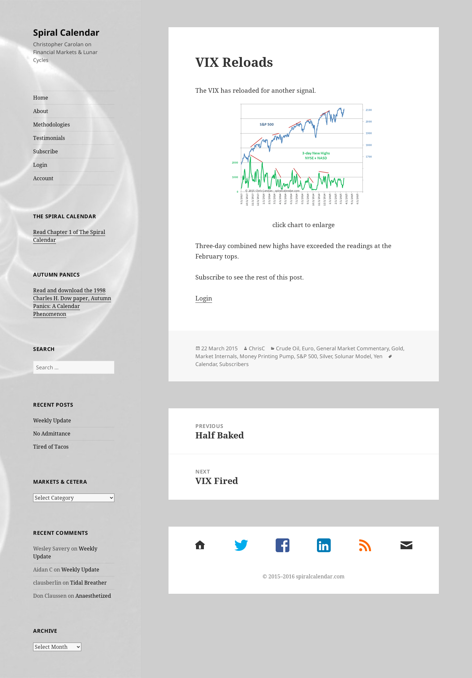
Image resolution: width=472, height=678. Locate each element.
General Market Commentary (352, 348)
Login (40, 164)
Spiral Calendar (66, 32)
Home (40, 97)
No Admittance (51, 433)
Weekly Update (52, 420)
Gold (397, 348)
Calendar (206, 364)
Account (43, 178)
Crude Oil (287, 348)
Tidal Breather (88, 582)
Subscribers (234, 364)
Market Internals (216, 356)
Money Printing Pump (267, 356)
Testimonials (49, 138)
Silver (326, 356)
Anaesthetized (93, 595)
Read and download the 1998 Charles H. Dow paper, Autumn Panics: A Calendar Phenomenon (72, 302)
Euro (308, 348)
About (40, 111)
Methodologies (51, 124)
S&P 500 (307, 356)
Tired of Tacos (51, 446)
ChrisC (257, 348)
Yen (378, 356)
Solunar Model (353, 356)
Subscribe (45, 151)
